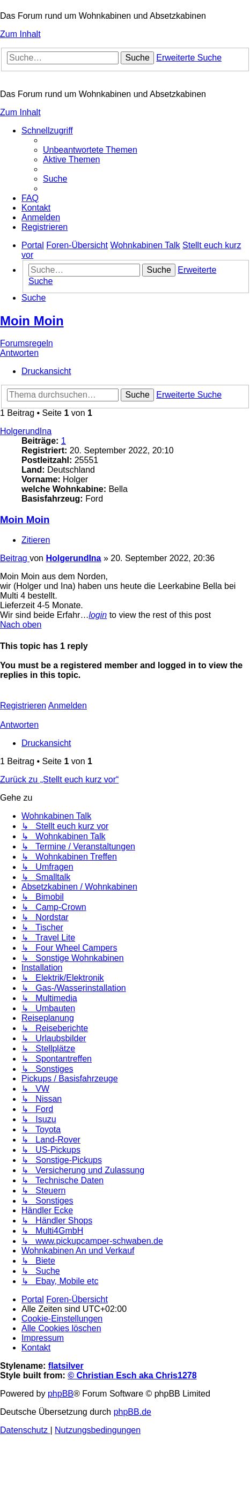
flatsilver (66, 1365)
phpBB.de (132, 1411)
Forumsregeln (26, 343)
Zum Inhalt (20, 34)
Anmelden (67, 705)
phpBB (60, 1393)
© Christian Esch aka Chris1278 (132, 1375)
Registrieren (23, 705)
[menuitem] (90, 149)
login (98, 615)
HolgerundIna (26, 431)
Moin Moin (32, 321)
